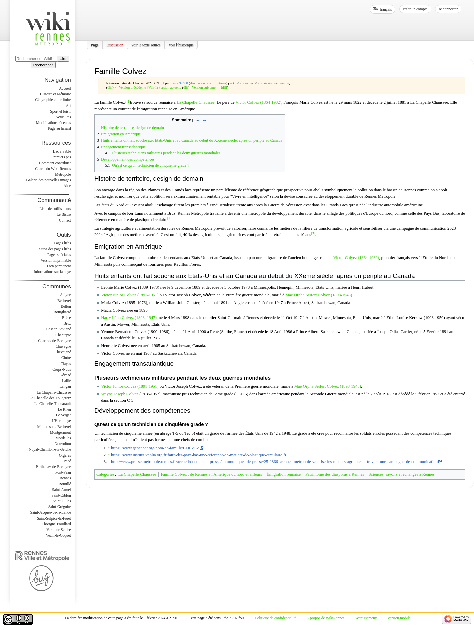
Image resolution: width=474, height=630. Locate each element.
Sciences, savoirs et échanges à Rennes (402, 474)
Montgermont (60, 432)
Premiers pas (61, 157)
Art (68, 106)
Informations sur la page (52, 272)
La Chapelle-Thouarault (52, 404)
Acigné (65, 295)
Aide (67, 186)
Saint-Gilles (62, 501)
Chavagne (63, 346)
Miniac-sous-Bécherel (54, 427)
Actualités (63, 117)
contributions (216, 83)
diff (109, 87)
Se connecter (448, 9)
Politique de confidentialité (275, 618)
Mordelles (63, 438)
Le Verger (63, 415)
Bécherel (64, 301)
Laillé (66, 381)
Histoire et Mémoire (55, 94)
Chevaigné (63, 352)
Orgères (65, 455)
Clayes (66, 364)
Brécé (66, 318)
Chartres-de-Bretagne (54, 341)
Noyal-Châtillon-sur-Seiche (50, 449)
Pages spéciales (59, 255)
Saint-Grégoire (59, 507)
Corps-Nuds (61, 369)
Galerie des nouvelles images (48, 180)
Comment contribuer (55, 163)
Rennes (65, 478)
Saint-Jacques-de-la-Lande (50, 512)
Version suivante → (206, 87)
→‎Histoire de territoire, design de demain (259, 83)
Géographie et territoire (53, 100)
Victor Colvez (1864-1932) (258, 102)
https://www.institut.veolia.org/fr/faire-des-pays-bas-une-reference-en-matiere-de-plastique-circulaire (196, 455)
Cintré (66, 358)
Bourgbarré (62, 312)
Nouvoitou (63, 444)
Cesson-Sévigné (58, 329)
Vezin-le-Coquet (58, 535)
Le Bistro (64, 214)
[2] (169, 218)
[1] (127, 101)
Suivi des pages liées (55, 249)
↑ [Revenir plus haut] (109, 448)
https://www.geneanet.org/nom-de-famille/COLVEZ (155, 448)
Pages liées (62, 243)
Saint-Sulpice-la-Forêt (54, 518)
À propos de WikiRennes (325, 618)
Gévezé (65, 375)
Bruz (67, 323)
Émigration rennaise (284, 474)
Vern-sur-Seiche (58, 530)
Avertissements (366, 618)
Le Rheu (64, 409)
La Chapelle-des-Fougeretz (50, 398)
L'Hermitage (61, 421)
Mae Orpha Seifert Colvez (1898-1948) (318, 295)
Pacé (67, 461)
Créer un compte (415, 9)
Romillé (65, 484)
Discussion (114, 45)
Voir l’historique (181, 45)
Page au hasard (59, 128)
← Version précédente (130, 87)
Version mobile (398, 618)
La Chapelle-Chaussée (196, 102)
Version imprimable (56, 260)
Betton (66, 306)
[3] (313, 233)
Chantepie (63, 335)
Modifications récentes (53, 123)
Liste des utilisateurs (55, 209)
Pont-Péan (63, 472)
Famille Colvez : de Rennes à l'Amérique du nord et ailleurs (211, 474)
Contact (65, 220)
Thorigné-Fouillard (56, 524)
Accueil (65, 88)
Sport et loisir (60, 111)
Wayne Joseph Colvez (119, 394)
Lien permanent (59, 266)
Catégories (105, 474)
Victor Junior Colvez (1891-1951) (129, 295)
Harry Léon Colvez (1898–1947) (129, 317)
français (386, 9)
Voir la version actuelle (164, 87)
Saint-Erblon (61, 495)
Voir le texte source (146, 45)
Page (95, 45)
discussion (197, 83)
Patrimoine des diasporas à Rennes (334, 474)
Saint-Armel (61, 490)
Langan (65, 386)
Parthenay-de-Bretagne (53, 467)
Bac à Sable (62, 151)
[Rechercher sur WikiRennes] (36, 59)
